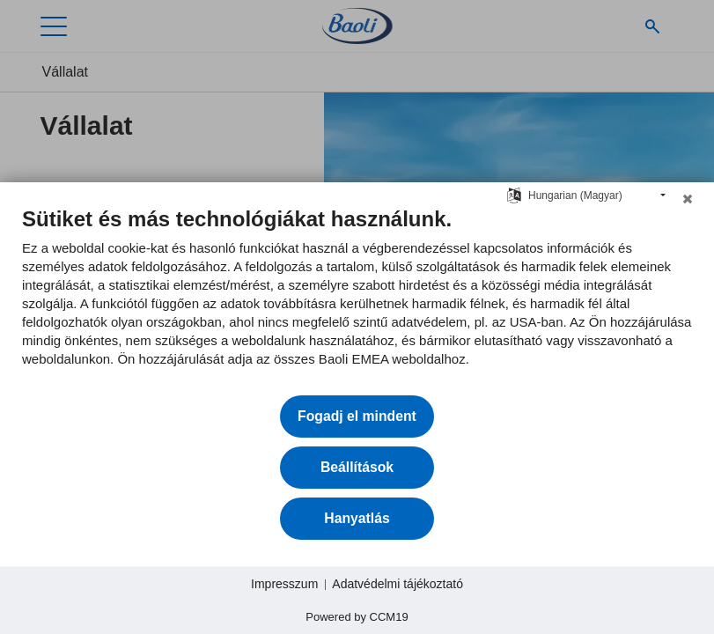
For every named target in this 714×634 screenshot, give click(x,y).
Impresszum (284, 584)
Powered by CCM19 (356, 616)
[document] (357, 300)
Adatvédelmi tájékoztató (397, 584)
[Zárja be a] (687, 203)
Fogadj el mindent (357, 416)
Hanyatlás (356, 518)
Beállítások (357, 467)
